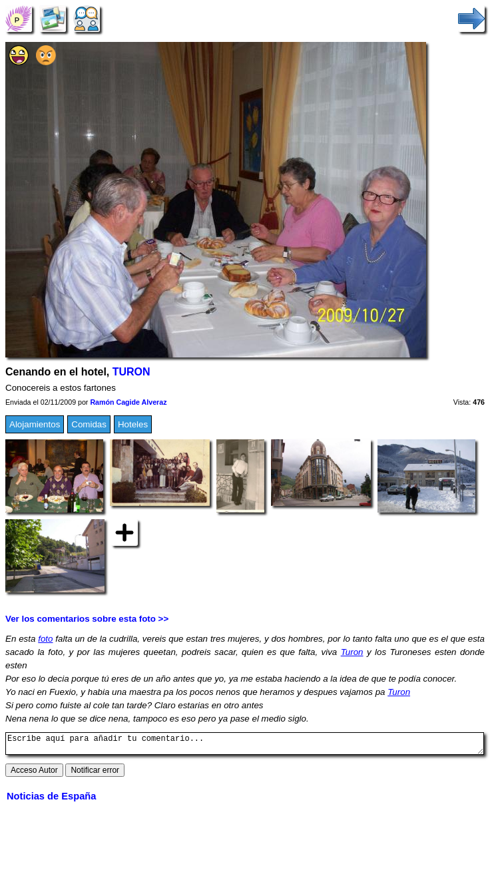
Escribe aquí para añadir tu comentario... (244, 745)
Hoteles (133, 424)
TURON (131, 371)
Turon (352, 652)
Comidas (89, 424)
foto (45, 639)
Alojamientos (34, 424)
